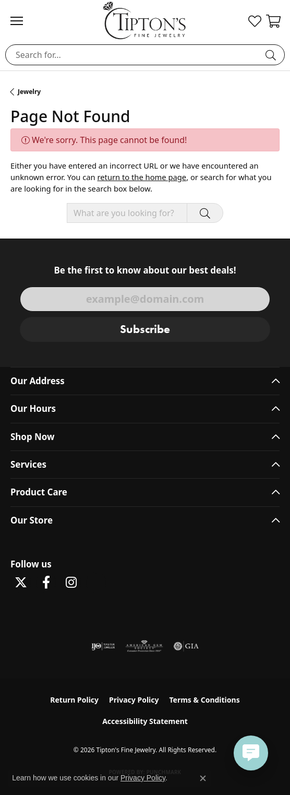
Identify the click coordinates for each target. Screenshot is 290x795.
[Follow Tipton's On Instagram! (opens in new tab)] (71, 582)
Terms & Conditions (204, 700)
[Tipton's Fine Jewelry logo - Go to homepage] (145, 20)
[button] (254, 20)
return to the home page (141, 177)
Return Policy (74, 700)
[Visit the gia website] (186, 646)
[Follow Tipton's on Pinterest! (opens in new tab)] (96, 582)
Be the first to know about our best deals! (145, 270)
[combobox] (133, 55)
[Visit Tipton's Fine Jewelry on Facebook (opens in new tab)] (45, 582)
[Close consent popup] (203, 778)
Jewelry (29, 91)
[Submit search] (272, 55)
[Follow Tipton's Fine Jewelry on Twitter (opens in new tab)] (20, 582)
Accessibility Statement (145, 721)
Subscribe (145, 329)
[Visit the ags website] (144, 646)
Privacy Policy (134, 700)
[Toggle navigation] (22, 21)
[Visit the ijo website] (103, 646)
